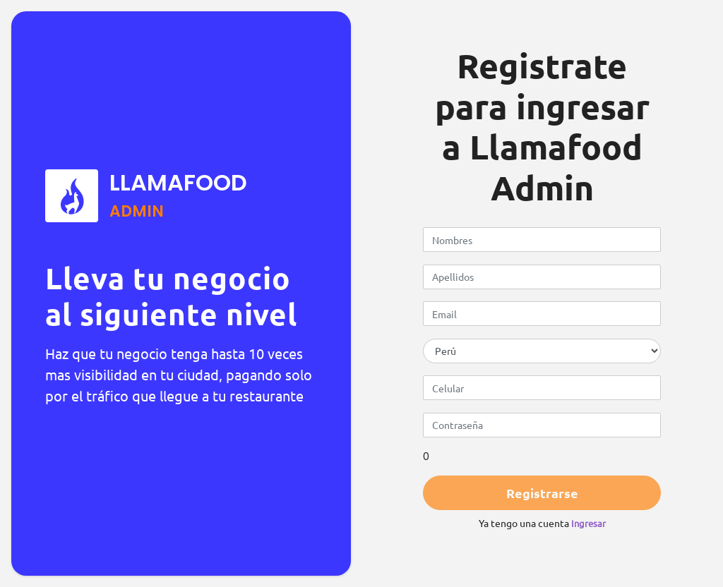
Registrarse (542, 493)
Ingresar (588, 523)
